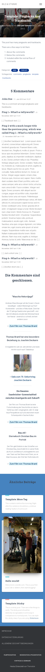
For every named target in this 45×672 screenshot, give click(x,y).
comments (17, 74)
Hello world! (12, 580)
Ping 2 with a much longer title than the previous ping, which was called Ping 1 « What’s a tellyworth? (22, 129)
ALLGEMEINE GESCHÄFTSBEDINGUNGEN (17, 643)
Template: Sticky (14, 603)
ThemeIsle (31, 666)
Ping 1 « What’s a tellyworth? (18, 112)
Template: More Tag (16, 499)
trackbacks (6, 78)
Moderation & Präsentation (30, 655)
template (35, 74)
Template (24, 70)
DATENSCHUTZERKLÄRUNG (12, 637)
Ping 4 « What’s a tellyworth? (18, 258)
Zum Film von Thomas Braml (23, 422)
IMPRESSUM (6, 631)
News (14, 70)
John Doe (7, 98)
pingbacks (27, 74)
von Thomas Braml (28, 326)
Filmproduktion (10, 655)
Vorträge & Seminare (22, 661)
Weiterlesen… (35, 618)
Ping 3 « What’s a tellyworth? (18, 244)
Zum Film (14, 326)
